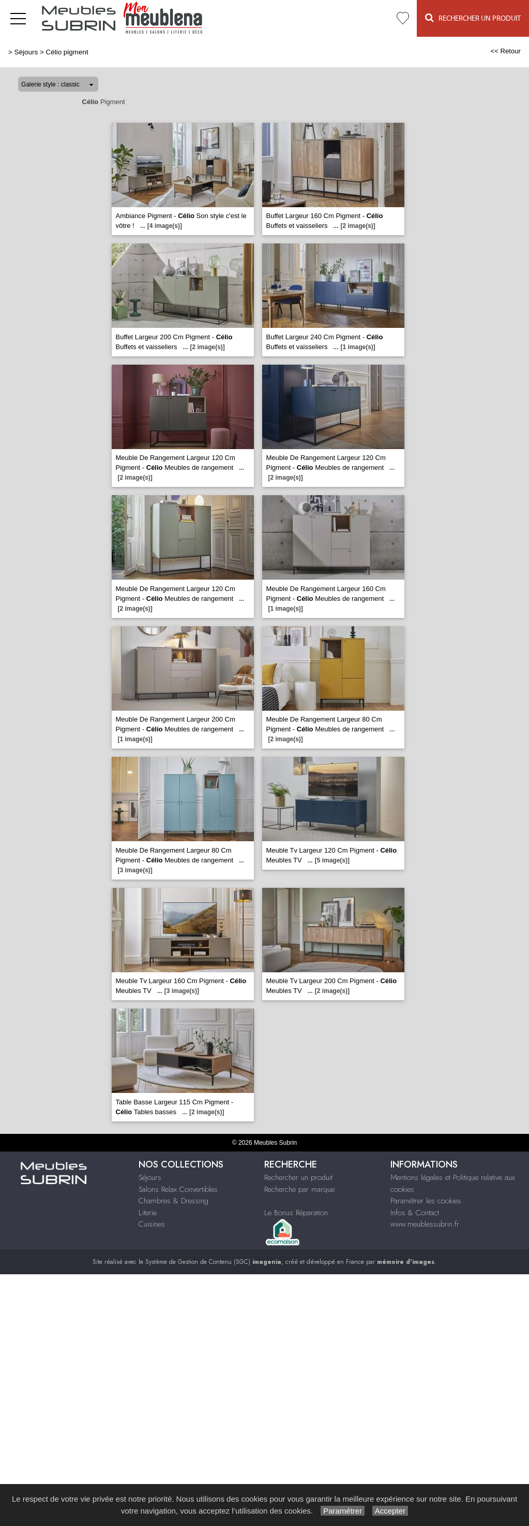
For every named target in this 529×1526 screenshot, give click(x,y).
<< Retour (505, 51)
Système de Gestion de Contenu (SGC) (213, 1261)
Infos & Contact (414, 1212)
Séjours (26, 52)
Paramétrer (342, 1510)
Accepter (390, 1510)
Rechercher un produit (298, 1177)
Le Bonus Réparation (296, 1212)
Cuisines (152, 1224)
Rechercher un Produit (473, 18)
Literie (148, 1212)
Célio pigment (67, 52)
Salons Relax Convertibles (178, 1189)
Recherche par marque (299, 1189)
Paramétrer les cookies (425, 1200)
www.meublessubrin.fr (424, 1224)
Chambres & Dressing (173, 1200)
